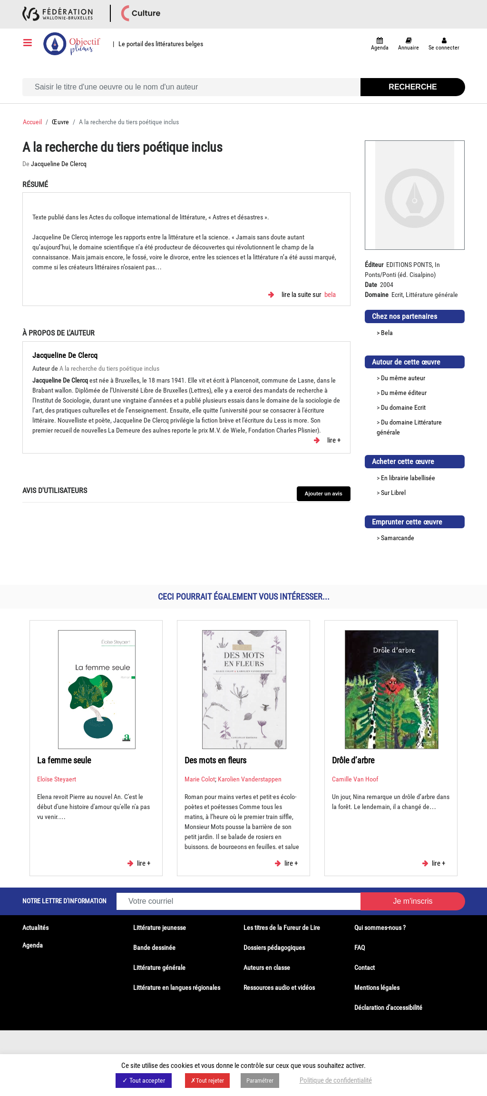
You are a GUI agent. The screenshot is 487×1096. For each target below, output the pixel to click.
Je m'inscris (412, 901)
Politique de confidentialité (336, 1080)
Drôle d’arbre (353, 760)
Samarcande (397, 538)
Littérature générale (159, 967)
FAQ (359, 947)
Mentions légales (376, 987)
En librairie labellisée (408, 478)
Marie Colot (200, 779)
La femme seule (64, 760)
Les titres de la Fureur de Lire (282, 927)
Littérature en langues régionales (176, 987)
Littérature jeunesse (159, 927)
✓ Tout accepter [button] (143, 1080)
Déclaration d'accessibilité (388, 1007)
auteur (416, 378)
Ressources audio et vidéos (279, 987)
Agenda (32, 945)
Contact (364, 967)
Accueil (32, 122)
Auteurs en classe (267, 967)
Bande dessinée (154, 947)
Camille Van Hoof (355, 779)
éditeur (417, 392)
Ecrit (420, 407)
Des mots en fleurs (215, 760)
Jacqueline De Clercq (59, 164)
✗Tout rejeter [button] (207, 1080)
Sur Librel (393, 492)
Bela (330, 294)
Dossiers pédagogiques (274, 947)
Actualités (35, 927)
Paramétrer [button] (259, 1080)
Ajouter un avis (323, 493)
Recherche (413, 87)
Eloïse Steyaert (56, 779)
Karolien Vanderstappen (250, 779)
